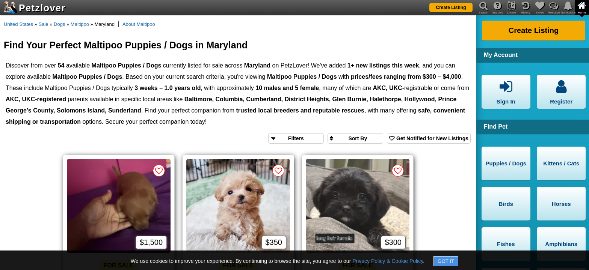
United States (18, 24)
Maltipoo (80, 24)
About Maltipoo (138, 24)
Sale (43, 24)
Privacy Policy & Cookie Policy (387, 261)
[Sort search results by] (355, 138)
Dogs (59, 24)
